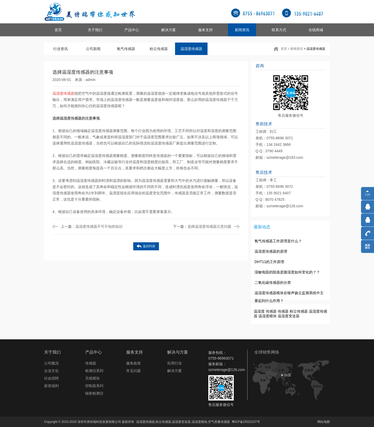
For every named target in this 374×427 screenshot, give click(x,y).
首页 (58, 30)
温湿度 (259, 311)
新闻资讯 (242, 30)
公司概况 (51, 363)
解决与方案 (177, 352)
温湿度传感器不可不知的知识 (92, 226)
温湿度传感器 (191, 49)
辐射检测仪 (94, 393)
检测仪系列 (94, 371)
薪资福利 (51, 386)
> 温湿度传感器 (314, 49)
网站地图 (323, 422)
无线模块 (92, 378)
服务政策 (133, 363)
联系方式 (279, 30)
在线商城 (316, 30)
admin (91, 80)
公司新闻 (93, 49)
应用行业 (174, 363)
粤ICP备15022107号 (246, 422)
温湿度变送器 (288, 316)
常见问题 (133, 371)
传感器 (271, 311)
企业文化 (51, 371)
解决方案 (168, 30)
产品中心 (131, 30)
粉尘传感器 (159, 49)
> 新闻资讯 (295, 49)
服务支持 (205, 30)
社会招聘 (51, 378)
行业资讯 (60, 49)
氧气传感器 (126, 49)
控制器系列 (94, 386)
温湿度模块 (267, 316)
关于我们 (95, 30)
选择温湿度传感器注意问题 (202, 226)
